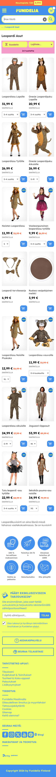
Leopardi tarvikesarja (14, 290)
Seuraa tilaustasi (28, 652)
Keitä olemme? (10, 715)
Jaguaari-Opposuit (39, 425)
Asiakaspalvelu (28, 641)
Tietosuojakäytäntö (13, 705)
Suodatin (14, 44)
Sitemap (7, 712)
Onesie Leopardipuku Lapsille (40, 98)
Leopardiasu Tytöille (13, 161)
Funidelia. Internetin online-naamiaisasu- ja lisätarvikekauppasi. (27, 10)
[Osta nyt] (23, 114)
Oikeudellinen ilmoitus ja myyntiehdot (24, 702)
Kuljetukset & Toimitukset (16, 674)
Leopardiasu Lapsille (13, 96)
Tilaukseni (8, 671)
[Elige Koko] (10, 114)
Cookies (6, 708)
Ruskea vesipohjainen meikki (41, 292)
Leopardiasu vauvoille (41, 355)
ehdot (36, 626)
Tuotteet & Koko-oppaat (16, 678)
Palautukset (9, 681)
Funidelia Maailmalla (14, 699)
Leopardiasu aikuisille (14, 425)
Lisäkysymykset (11, 684)
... (2, 27)
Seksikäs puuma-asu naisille (40, 492)
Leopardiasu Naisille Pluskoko (13, 357)
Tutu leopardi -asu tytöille (12, 492)
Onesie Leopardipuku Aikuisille (40, 163)
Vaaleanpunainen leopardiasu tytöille (39, 227)
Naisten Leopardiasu (13, 225)
